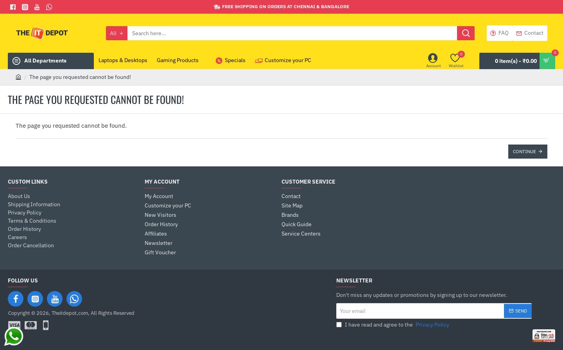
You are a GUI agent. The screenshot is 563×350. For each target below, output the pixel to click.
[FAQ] (500, 33)
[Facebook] (14, 7)
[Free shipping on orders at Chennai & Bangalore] (281, 6)
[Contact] (530, 33)
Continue (524, 151)
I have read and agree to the (393, 325)
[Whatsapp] (50, 7)
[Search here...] (466, 33)
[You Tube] (38, 7)
